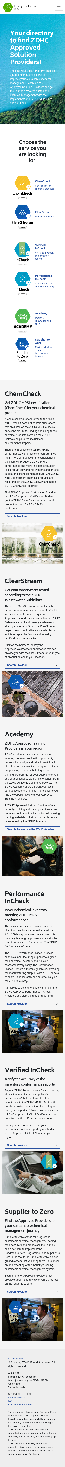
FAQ (10, 1401)
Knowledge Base (16, 1398)
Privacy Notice (15, 1359)
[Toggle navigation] (59, 7)
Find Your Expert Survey (20, 1405)
